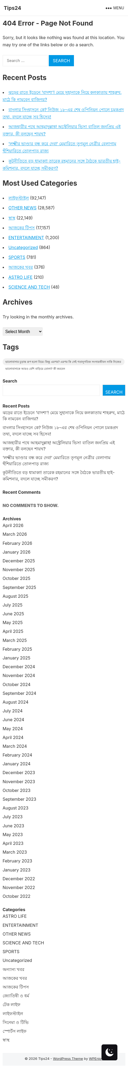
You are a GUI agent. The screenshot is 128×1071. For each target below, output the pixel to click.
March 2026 (15, 534)
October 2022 (16, 896)
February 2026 (17, 543)
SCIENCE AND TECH (29, 287)
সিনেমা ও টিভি (16, 1022)
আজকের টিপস (21, 227)
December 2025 (19, 560)
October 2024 (16, 684)
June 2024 (13, 719)
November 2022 (19, 887)
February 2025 (17, 649)
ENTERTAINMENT (26, 237)
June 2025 (13, 613)
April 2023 (13, 843)
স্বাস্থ (11, 218)
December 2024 (19, 666)
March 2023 (15, 852)
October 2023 (16, 790)
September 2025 (19, 587)
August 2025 (15, 596)
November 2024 (19, 675)
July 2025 (13, 605)
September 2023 (19, 799)
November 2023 (19, 781)
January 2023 (16, 870)
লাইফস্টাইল (18, 198)
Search (10, 381)
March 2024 (15, 746)
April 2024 (13, 737)
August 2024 (16, 702)
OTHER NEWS (22, 207)
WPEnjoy (96, 1058)
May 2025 (13, 622)
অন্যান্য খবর (14, 969)
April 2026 (13, 525)
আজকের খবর (20, 267)
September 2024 (19, 693)
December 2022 (19, 878)
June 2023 (13, 825)
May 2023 (13, 834)
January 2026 (16, 552)
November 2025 (19, 569)
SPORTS (16, 257)
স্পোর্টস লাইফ (15, 1031)
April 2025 (13, 631)
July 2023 (13, 816)
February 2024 (17, 755)
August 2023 (15, 808)
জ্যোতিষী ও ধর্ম (16, 995)
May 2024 (13, 728)
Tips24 (12, 8)
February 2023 (17, 861)
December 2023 (19, 772)
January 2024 (16, 763)
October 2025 (16, 578)
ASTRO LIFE (20, 277)
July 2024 (13, 710)
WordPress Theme (68, 1058)
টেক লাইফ (12, 1004)
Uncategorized (23, 247)
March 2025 (15, 640)
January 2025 (16, 658)
